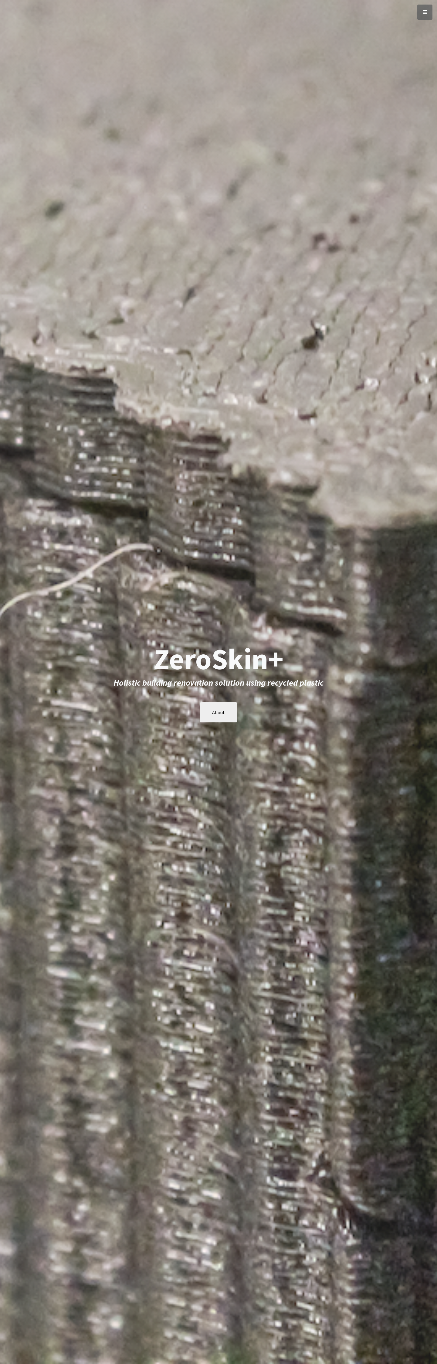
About (218, 712)
